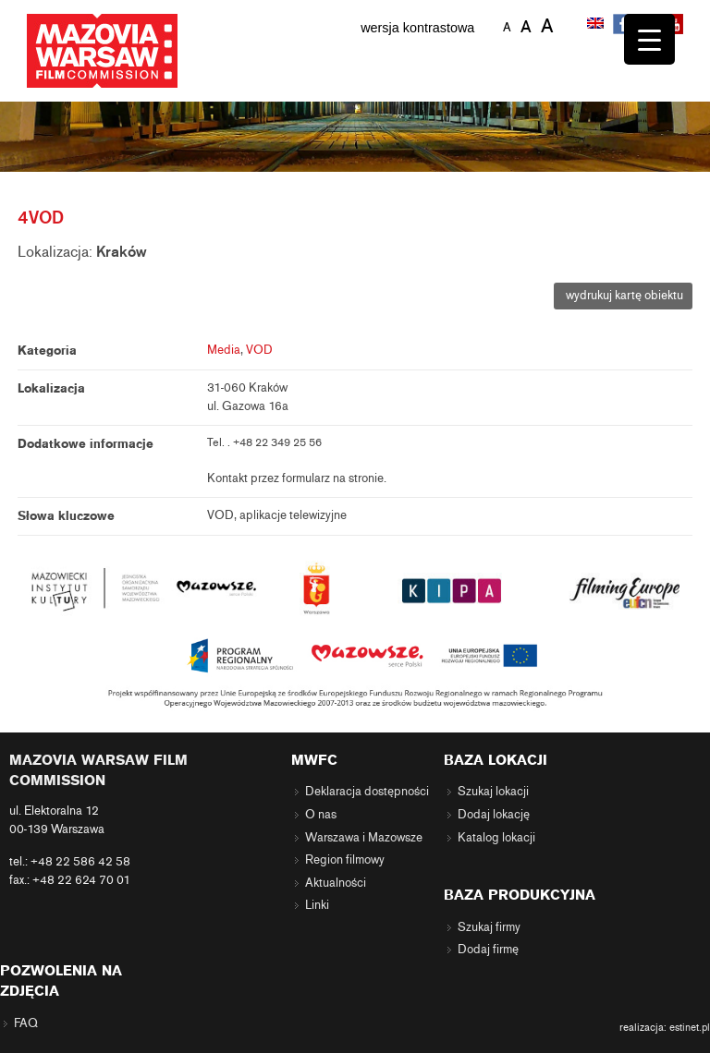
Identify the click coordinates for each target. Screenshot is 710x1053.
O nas (321, 814)
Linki (317, 905)
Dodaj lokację (494, 814)
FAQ (26, 1023)
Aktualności (335, 883)
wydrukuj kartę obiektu (623, 295)
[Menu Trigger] (649, 39)
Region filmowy (345, 860)
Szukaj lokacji (493, 791)
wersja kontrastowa (417, 27)
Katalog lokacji (496, 837)
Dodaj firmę (488, 949)
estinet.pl (689, 1027)
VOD (259, 350)
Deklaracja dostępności (367, 791)
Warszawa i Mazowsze (363, 837)
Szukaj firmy (489, 927)
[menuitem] (597, 25)
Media (223, 350)
